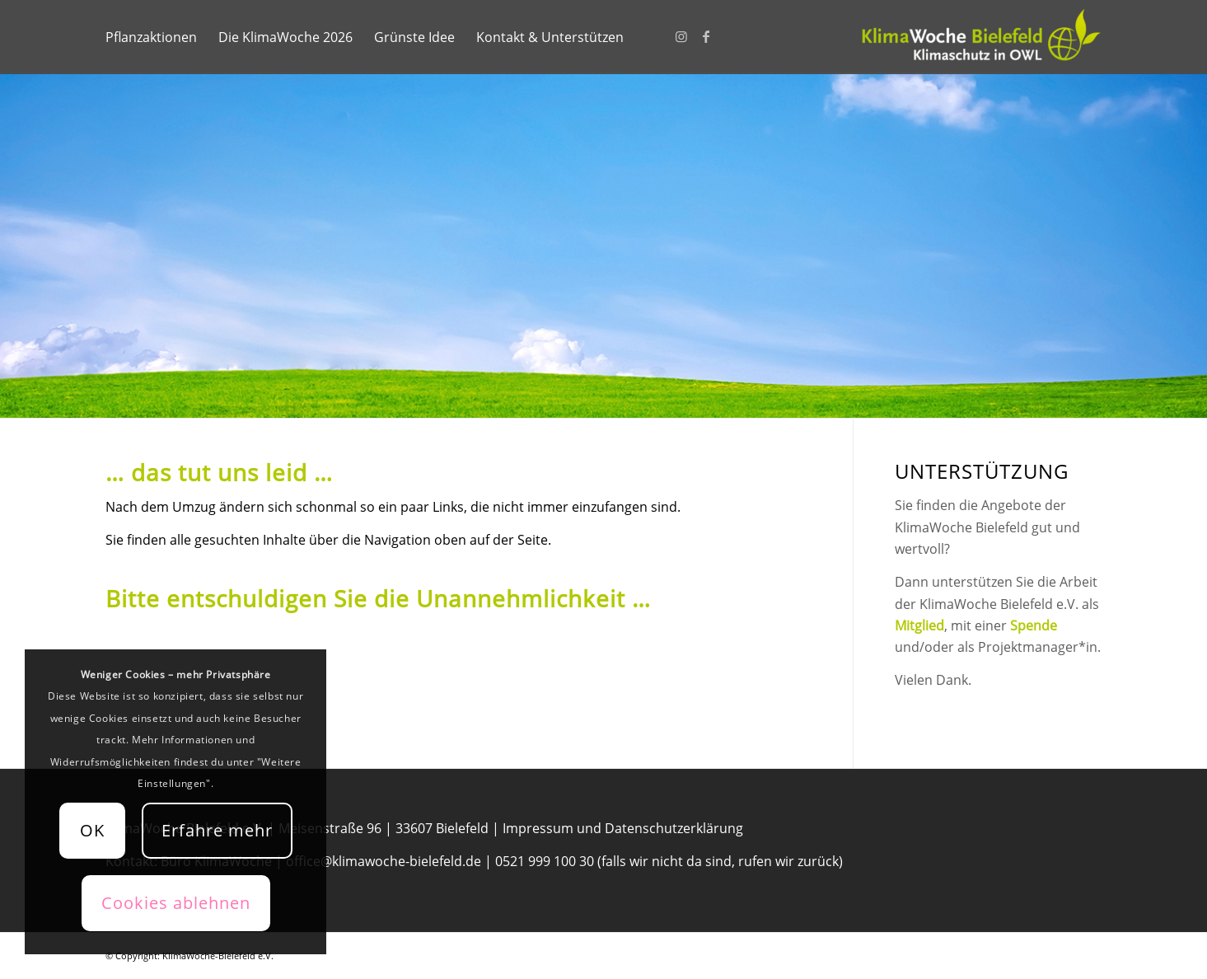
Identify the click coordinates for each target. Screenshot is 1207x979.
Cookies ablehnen (175, 903)
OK (92, 830)
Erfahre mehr (217, 830)
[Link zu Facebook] (706, 36)
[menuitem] (151, 37)
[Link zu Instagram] (681, 36)
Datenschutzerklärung (674, 828)
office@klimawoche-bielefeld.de (383, 861)
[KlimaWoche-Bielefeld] (978, 37)
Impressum (538, 828)
